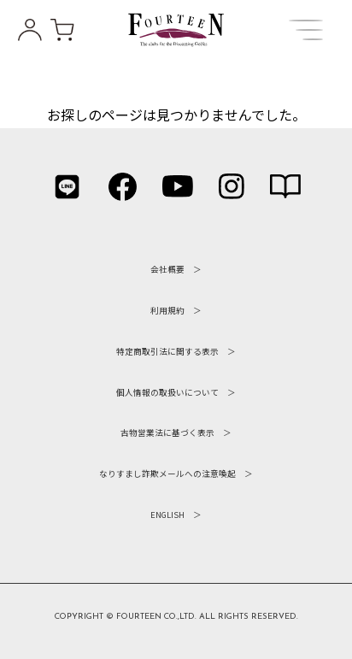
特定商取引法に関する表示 (167, 351)
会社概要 (167, 269)
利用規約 (167, 310)
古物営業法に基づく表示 (167, 432)
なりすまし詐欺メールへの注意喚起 (167, 474)
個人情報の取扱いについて (167, 392)
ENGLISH (167, 515)
